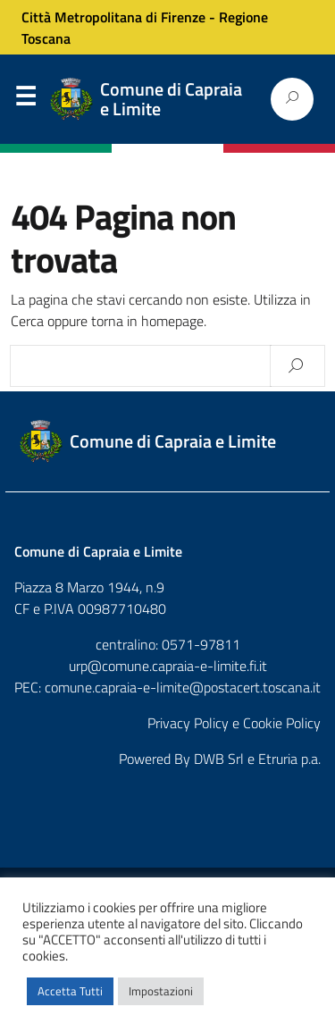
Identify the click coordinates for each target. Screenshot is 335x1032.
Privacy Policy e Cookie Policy (234, 723)
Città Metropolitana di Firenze (113, 17)
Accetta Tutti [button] (70, 991)
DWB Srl (219, 758)
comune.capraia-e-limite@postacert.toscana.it (183, 687)
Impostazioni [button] (161, 991)
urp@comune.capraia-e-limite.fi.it (168, 665)
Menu (25, 100)
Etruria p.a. (289, 758)
